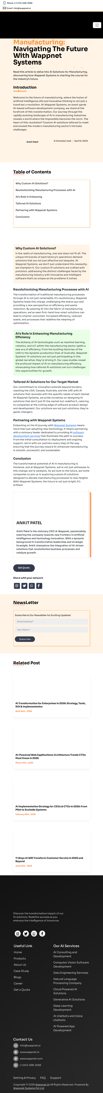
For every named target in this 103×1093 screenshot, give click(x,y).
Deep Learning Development (63, 1007)
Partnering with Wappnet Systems (36, 210)
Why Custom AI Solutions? (32, 183)
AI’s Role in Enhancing (29, 196)
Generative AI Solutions (69, 999)
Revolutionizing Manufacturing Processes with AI (45, 190)
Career (18, 983)
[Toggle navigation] (97, 25)
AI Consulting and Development (65, 954)
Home (18, 952)
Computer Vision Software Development (71, 964)
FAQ (43, 1077)
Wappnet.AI (42, 1084)
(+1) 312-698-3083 (23, 3)
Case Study (21, 971)
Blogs (17, 977)
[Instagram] (18, 934)
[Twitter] (26, 934)
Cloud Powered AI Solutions (65, 991)
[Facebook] (42, 934)
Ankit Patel (32, 142)
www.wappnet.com (31, 1058)
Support (55, 1077)
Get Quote (24, 567)
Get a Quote (22, 989)
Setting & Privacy (24, 1077)
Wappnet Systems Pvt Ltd (28, 1088)
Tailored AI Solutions (28, 203)
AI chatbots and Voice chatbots (68, 1018)
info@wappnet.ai (22, 8)
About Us (20, 964)
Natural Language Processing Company (67, 981)
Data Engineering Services (70, 972)
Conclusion (23, 216)
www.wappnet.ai (29, 1052)
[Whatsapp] (34, 934)
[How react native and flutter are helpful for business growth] (51, 684)
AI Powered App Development (64, 1028)
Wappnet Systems (65, 425)
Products (20, 958)
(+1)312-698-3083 (30, 1065)
